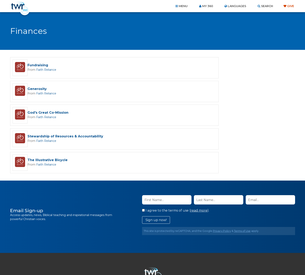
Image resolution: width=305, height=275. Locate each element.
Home (79, 253)
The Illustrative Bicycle (48, 113)
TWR (155, 263)
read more (198, 163)
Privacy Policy (222, 183)
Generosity (180, 65)
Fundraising (38, 65)
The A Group (182, 263)
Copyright (198, 253)
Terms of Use (242, 183)
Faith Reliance (44, 69)
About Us (96, 253)
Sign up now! (156, 172)
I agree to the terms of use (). (175, 163)
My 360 (207, 6)
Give (290, 6)
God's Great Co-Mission (48, 89)
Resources (221, 253)
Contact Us (118, 253)
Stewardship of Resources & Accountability (209, 89)
